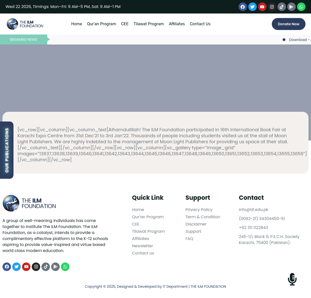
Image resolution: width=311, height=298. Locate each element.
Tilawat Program (149, 24)
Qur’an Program (101, 24)
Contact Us (200, 24)
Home (76, 24)
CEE (125, 24)
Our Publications (7, 150)
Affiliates (177, 24)
